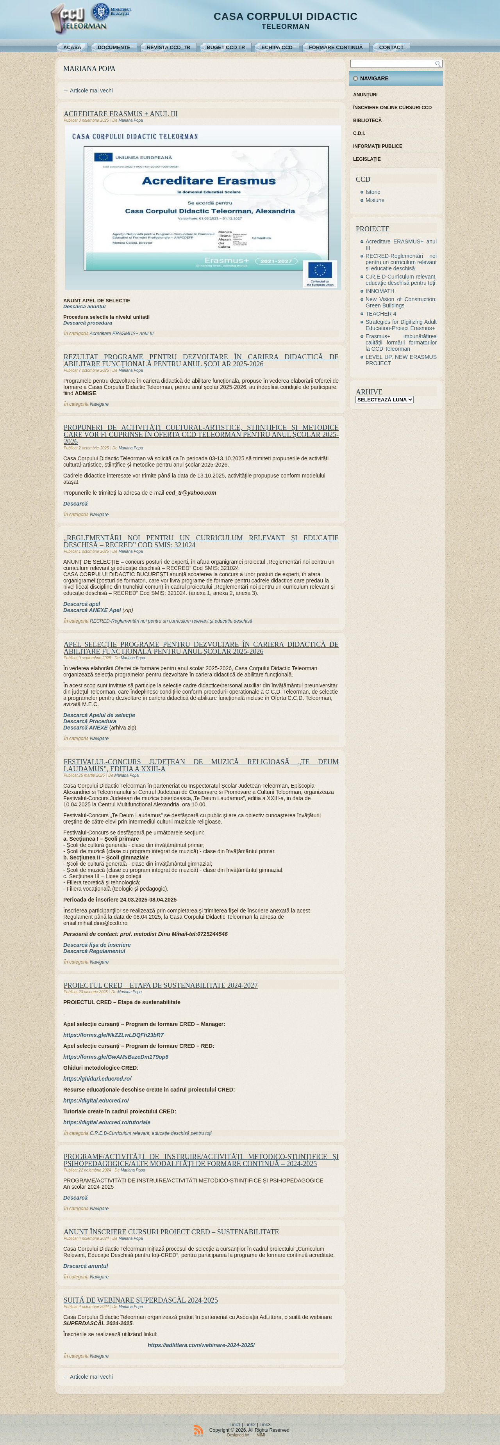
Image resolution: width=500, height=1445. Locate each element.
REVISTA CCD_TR (168, 47)
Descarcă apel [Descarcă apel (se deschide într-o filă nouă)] (81, 604)
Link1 (235, 1424)
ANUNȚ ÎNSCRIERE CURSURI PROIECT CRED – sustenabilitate (171, 1232)
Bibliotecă (367, 120)
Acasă (72, 47)
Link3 (265, 1424)
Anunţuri (365, 95)
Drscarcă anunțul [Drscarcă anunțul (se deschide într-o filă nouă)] (85, 1266)
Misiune (375, 200)
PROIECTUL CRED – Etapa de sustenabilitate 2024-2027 (161, 985)
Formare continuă (336, 47)
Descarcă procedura (87, 323)
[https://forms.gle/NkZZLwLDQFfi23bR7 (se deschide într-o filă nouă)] (113, 1035)
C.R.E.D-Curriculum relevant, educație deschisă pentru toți (150, 1133)
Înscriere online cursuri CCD (392, 107)
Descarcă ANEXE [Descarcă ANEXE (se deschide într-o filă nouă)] (85, 727)
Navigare (99, 404)
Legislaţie (367, 159)
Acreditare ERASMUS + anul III (121, 114)
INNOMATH (380, 291)
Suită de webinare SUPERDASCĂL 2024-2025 (141, 1300)
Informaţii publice (377, 146)
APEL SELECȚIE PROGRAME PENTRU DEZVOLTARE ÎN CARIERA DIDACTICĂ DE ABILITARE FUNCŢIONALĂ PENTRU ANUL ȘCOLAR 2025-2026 (201, 648)
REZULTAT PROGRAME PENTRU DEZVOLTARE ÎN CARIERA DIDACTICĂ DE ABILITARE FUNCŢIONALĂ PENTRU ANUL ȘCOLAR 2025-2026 (201, 360)
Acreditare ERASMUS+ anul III (122, 333)
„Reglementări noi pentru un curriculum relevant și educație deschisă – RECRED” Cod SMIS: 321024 (201, 541)
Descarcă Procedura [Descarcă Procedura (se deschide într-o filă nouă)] (89, 721)
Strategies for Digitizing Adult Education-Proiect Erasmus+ (401, 325)
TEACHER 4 (381, 314)
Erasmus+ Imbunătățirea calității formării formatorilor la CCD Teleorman (401, 342)
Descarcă (75, 504)
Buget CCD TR (226, 47)
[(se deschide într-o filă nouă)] (115, 1057)
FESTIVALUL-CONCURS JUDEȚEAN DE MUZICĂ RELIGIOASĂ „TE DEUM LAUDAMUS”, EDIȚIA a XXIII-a (201, 765)
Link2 (250, 1424)
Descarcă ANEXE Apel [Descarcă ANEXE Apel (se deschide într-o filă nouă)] (92, 610)
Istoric (373, 192)
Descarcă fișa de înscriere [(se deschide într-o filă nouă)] (97, 945)
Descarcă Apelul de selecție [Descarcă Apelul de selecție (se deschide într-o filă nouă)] (99, 715)
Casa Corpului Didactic (286, 16)
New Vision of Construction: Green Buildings (401, 302)
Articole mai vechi (88, 90)
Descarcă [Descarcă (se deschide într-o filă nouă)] (75, 1198)
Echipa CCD (276, 47)
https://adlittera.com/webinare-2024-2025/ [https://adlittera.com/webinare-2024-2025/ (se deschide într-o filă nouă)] (201, 1345)
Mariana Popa (130, 120)
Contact (391, 47)
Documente (114, 47)
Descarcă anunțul (84, 306)
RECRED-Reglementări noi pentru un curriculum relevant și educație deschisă (171, 621)
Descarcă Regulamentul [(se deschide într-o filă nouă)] (94, 951)
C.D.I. (359, 133)
